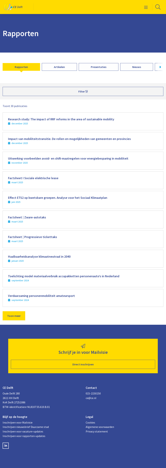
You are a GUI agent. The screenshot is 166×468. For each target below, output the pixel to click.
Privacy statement (97, 431)
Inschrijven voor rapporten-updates (24, 436)
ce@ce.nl (91, 398)
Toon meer (14, 316)
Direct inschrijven (83, 364)
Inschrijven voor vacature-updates (23, 431)
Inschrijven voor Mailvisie (18, 422)
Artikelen (59, 67)
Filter (83, 91)
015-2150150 (93, 393)
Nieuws (136, 67)
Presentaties (98, 67)
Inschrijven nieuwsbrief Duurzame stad (26, 427)
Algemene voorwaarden (100, 427)
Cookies (90, 422)
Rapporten (21, 67)
